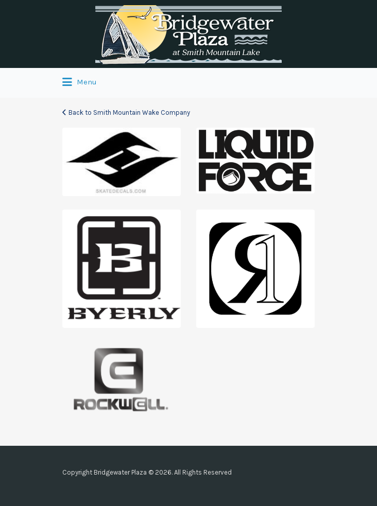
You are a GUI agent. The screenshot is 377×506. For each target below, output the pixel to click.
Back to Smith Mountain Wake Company (129, 112)
